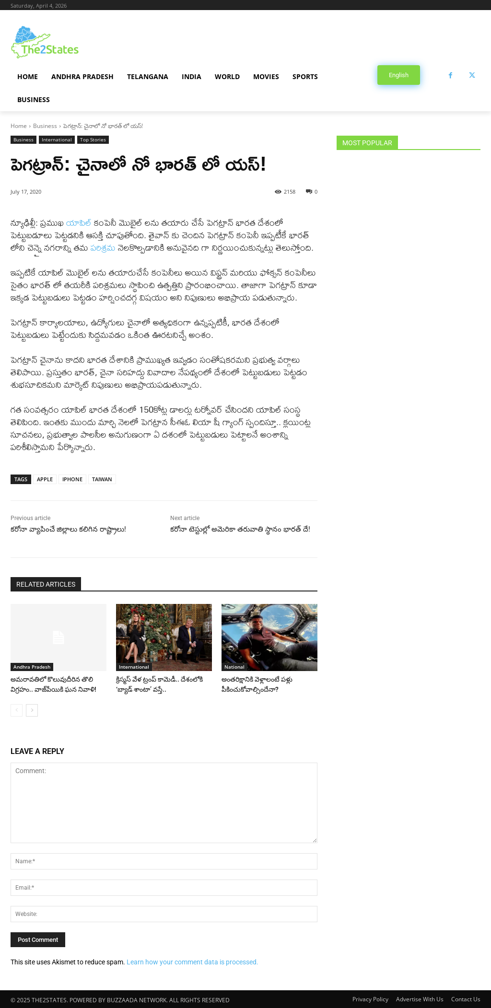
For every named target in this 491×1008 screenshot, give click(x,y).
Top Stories (93, 140)
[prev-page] (17, 709)
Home (19, 126)
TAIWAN (102, 479)
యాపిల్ (79, 223)
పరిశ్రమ (103, 247)
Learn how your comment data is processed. (192, 961)
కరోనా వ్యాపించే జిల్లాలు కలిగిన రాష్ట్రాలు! (68, 529)
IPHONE (72, 479)
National (234, 666)
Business (45, 126)
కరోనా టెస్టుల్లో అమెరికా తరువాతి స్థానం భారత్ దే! (240, 529)
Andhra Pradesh (31, 666)
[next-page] (32, 709)
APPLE (45, 479)
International (57, 140)
